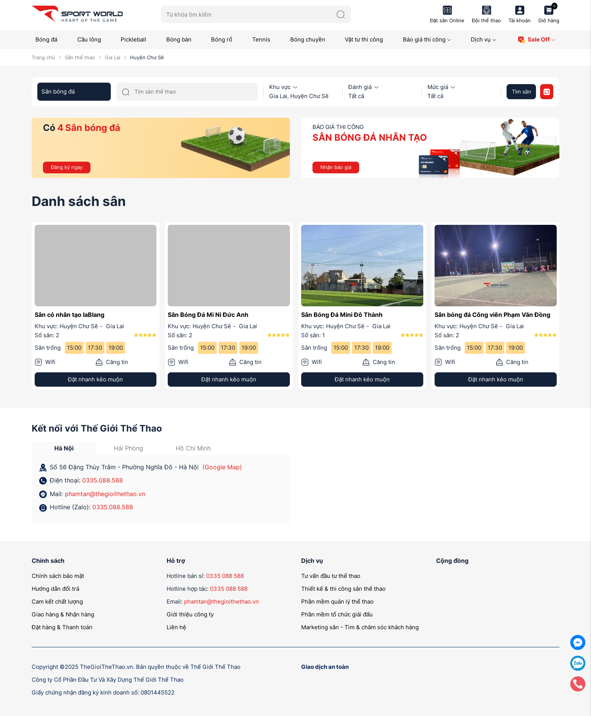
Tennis (261, 39)
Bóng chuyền (307, 39)
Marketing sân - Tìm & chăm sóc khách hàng (360, 627)
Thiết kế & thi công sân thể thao (343, 588)
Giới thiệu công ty (190, 614)
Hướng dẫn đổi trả (55, 588)
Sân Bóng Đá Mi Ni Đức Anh (208, 314)
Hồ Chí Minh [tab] (193, 448)
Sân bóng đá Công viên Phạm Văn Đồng (492, 314)
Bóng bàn (178, 39)
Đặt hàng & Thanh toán (62, 627)
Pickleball (133, 39)
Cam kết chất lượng (57, 601)
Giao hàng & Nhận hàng (63, 614)
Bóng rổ (221, 39)
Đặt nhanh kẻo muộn (95, 379)
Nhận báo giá (335, 167)
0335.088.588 (102, 480)
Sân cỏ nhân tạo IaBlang (69, 314)
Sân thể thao (80, 57)
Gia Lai (112, 57)
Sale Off (537, 39)
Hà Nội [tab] (63, 448)
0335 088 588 (225, 575)
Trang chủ (43, 57)
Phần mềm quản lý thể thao (337, 601)
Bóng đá (46, 39)
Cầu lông (89, 39)
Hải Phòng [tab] (128, 448)
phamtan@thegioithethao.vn (105, 494)
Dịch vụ (483, 39)
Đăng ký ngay (67, 167)
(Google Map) (222, 467)
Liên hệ (176, 627)
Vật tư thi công (364, 39)
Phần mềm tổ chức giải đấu (337, 614)
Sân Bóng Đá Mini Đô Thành (342, 314)
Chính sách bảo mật (58, 575)
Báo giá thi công (427, 39)
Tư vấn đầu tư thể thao (330, 575)
